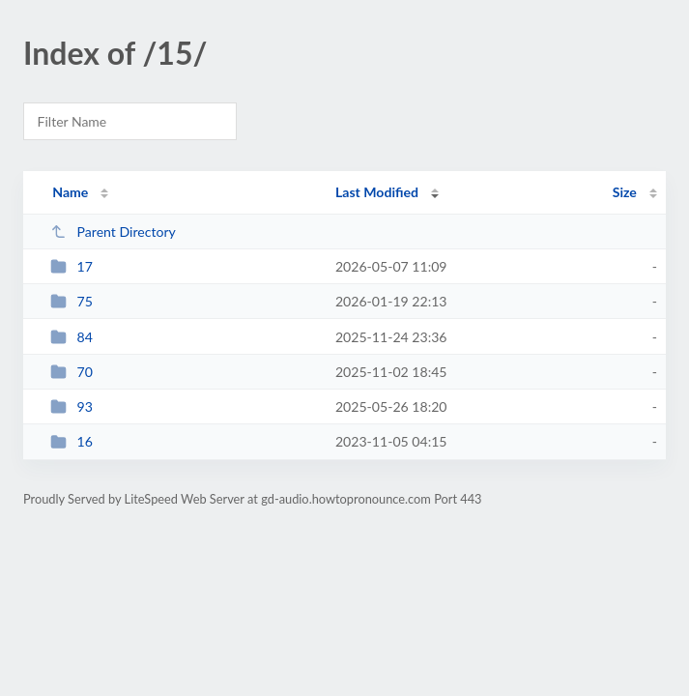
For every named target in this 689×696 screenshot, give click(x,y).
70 (71, 371)
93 (71, 406)
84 (71, 337)
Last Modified (376, 192)
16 (71, 441)
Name (70, 192)
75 (71, 301)
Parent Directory (113, 231)
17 (71, 266)
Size (625, 192)
